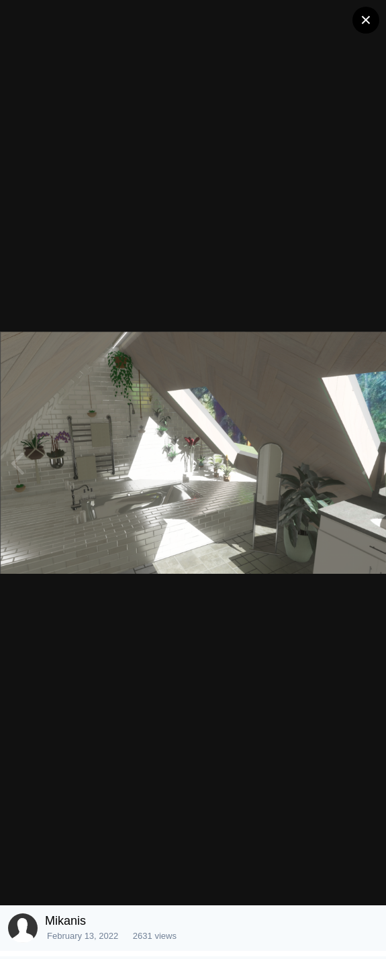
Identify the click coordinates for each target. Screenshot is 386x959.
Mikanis (65, 920)
